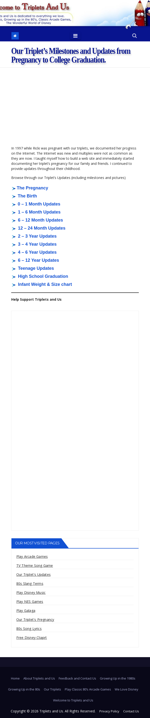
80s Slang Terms (29, 583)
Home (15, 678)
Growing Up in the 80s (24, 689)
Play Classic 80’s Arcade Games (88, 689)
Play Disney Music (31, 592)
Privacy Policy (109, 711)
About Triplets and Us (39, 678)
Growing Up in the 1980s (117, 678)
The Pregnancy (32, 188)
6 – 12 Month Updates (40, 220)
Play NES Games (29, 601)
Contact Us (131, 711)
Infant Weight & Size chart (45, 284)
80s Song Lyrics (29, 628)
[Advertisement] (75, 104)
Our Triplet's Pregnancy (35, 619)
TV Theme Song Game (34, 565)
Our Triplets (52, 689)
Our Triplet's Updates (33, 574)
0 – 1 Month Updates (39, 204)
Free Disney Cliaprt (31, 637)
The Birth (27, 196)
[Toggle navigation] (75, 35)
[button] (134, 36)
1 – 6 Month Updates (39, 212)
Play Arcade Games (32, 556)
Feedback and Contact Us (77, 678)
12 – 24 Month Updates (42, 228)
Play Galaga (25, 610)
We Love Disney (126, 689)
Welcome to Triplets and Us (73, 700)
